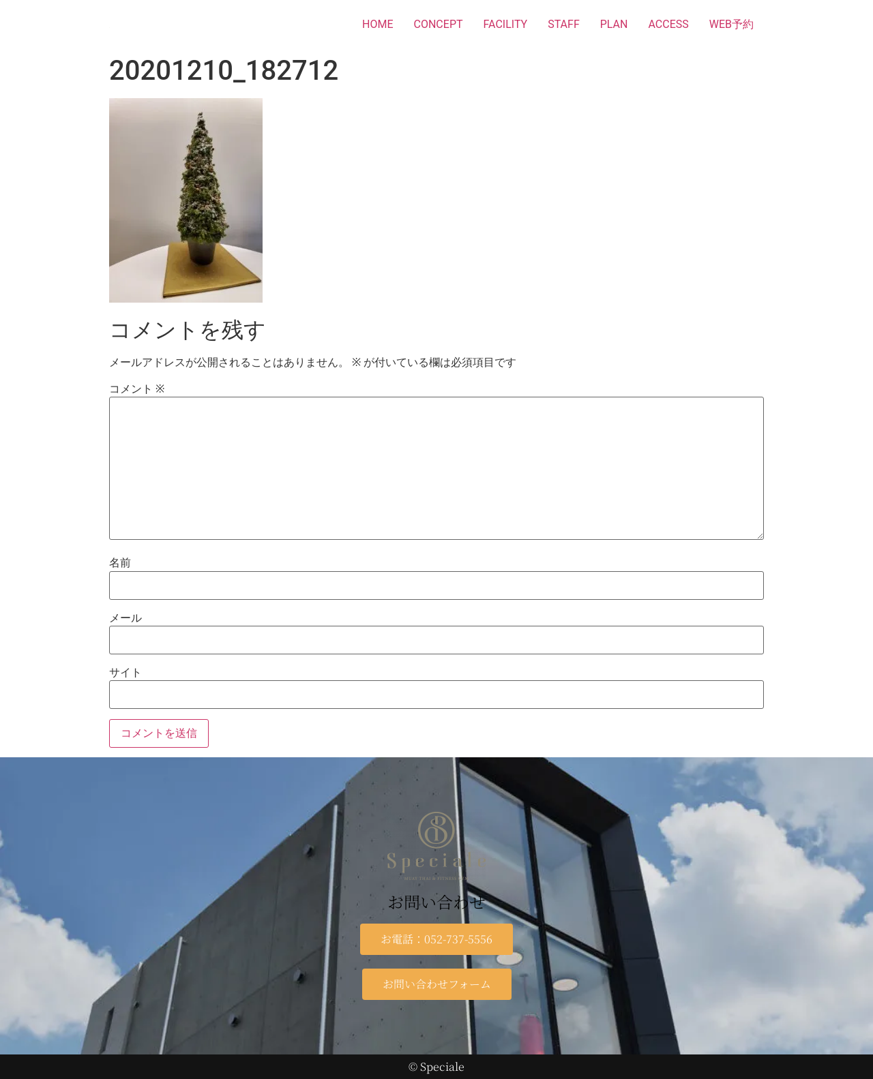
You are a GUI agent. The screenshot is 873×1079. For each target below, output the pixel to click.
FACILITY (506, 24)
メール (125, 618)
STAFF (564, 24)
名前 (120, 563)
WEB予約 (731, 24)
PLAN (614, 24)
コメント (136, 389)
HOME (377, 24)
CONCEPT (438, 24)
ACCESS (668, 24)
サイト (125, 672)
